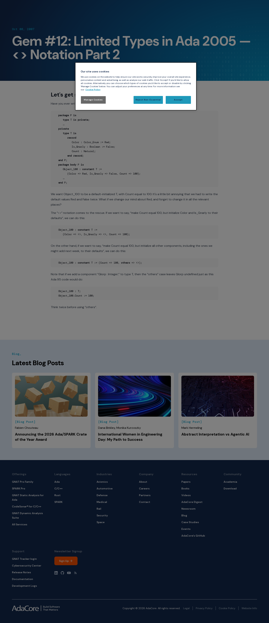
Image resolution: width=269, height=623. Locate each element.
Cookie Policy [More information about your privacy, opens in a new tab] (93, 89)
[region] (136, 86)
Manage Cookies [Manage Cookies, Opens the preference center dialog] (93, 99)
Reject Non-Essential (148, 99)
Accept (178, 99)
